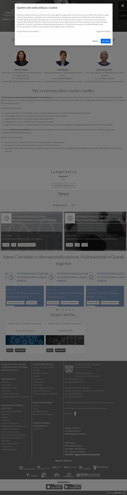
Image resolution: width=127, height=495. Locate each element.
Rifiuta (95, 41)
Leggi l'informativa (103, 31)
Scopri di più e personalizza (28, 31)
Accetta (105, 41)
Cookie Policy (70, 27)
